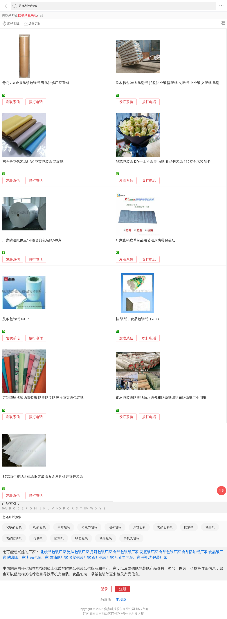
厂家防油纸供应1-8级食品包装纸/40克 (31, 240)
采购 (221, 490)
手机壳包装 (131, 538)
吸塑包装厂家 (80, 557)
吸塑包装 (81, 538)
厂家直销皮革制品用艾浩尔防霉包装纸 (145, 240)
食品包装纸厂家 (126, 552)
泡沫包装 (115, 527)
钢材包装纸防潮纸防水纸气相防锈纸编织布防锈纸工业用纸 (161, 398)
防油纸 (189, 527)
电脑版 (121, 599)
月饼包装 (139, 527)
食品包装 (105, 538)
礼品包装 (39, 527)
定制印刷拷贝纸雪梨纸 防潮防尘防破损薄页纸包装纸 (43, 398)
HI (35, 508)
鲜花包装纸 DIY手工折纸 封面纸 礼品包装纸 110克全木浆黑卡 (163, 162)
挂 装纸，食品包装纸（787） (138, 319)
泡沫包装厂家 (78, 552)
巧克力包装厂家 (127, 557)
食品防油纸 (14, 538)
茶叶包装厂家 (103, 557)
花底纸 (38, 538)
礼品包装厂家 (38, 557)
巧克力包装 (89, 527)
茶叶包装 (63, 527)
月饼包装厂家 (101, 552)
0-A (4, 508)
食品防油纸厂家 (195, 552)
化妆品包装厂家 (53, 552)
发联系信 (13, 102)
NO (58, 508)
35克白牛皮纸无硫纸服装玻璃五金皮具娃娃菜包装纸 (42, 477)
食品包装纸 (165, 527)
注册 (122, 589)
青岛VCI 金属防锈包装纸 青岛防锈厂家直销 (35, 83)
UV (86, 508)
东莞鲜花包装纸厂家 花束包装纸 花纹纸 (32, 162)
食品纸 (210, 527)
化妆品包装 (14, 527)
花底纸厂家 (149, 552)
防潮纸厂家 (16, 557)
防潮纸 (59, 538)
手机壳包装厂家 (154, 557)
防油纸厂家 (59, 557)
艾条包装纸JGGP (15, 319)
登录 (104, 589)
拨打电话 (36, 102)
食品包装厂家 (170, 552)
